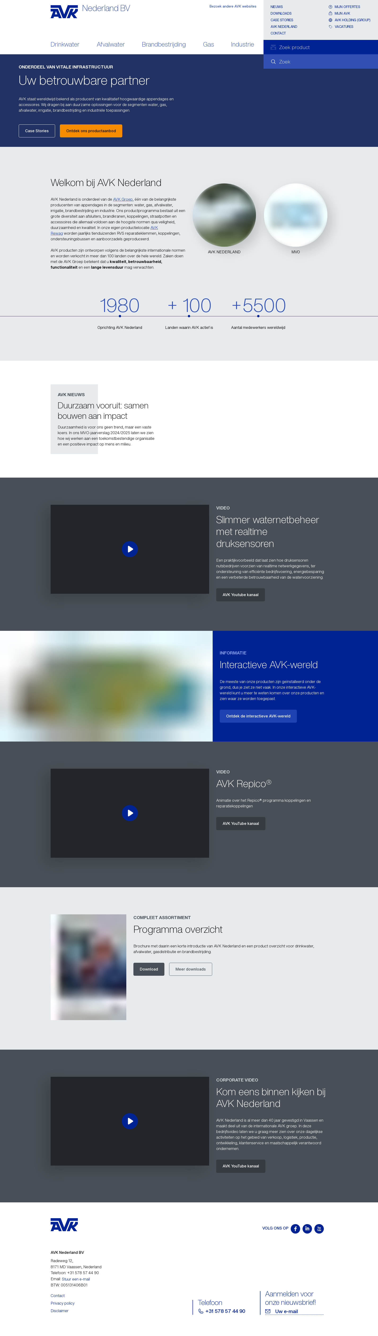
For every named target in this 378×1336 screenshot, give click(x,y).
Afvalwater (111, 45)
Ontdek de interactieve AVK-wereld (258, 716)
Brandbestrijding (164, 45)
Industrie (242, 45)
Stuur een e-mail (76, 1279)
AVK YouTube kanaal (241, 823)
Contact (278, 33)
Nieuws (277, 6)
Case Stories (37, 131)
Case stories (282, 19)
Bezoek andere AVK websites (233, 6)
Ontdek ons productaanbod (91, 131)
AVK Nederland (284, 26)
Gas (208, 45)
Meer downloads (191, 969)
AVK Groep (123, 199)
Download (149, 969)
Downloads (281, 13)
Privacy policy (63, 1303)
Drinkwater (65, 45)
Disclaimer (60, 1311)
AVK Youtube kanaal (241, 595)
